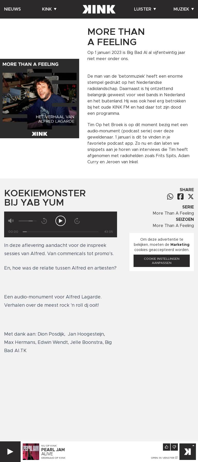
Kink (49, 9)
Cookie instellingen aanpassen (161, 260)
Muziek (184, 9)
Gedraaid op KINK (53, 458)
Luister (145, 9)
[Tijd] (60, 231)
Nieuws (12, 9)
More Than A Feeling (173, 213)
